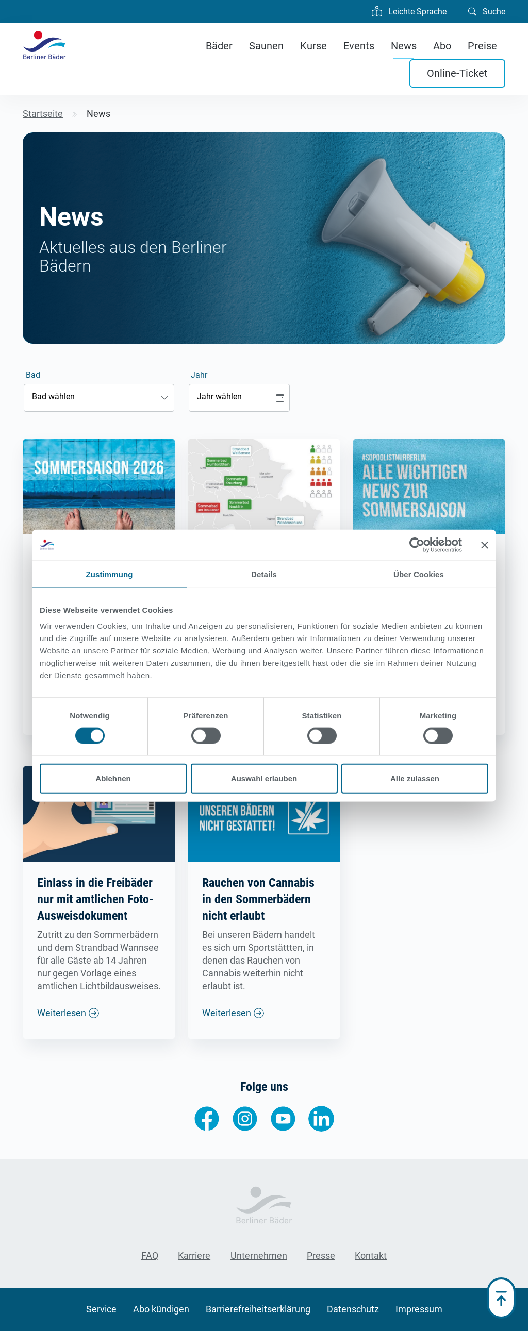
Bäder (219, 46)
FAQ (149, 1255)
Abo (442, 46)
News (404, 46)
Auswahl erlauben (264, 778)
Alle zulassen (414, 778)
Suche (486, 10)
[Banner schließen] (484, 544)
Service (101, 1309)
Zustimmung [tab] (109, 573)
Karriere (194, 1255)
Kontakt (371, 1255)
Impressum (418, 1309)
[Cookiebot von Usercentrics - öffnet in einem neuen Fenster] (417, 544)
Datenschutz (353, 1309)
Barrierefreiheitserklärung (258, 1309)
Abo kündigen (161, 1309)
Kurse (313, 46)
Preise (482, 46)
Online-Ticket (457, 73)
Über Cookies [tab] (418, 573)
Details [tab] (264, 573)
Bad (33, 375)
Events (358, 46)
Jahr (199, 375)
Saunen (266, 46)
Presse (321, 1255)
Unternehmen (258, 1255)
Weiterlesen (61, 1013)
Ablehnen (112, 778)
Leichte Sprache (409, 10)
